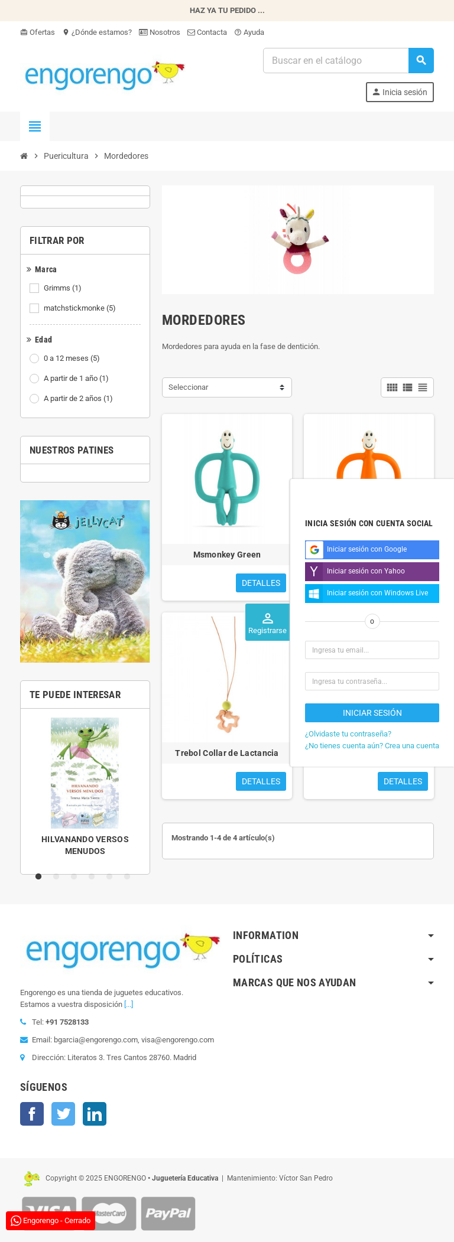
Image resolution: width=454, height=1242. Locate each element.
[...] (128, 1004)
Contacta (207, 32)
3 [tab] (76, 877)
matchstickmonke (81, 308)
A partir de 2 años (79, 399)
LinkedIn (94, 1114)
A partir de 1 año (77, 378)
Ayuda (249, 32)
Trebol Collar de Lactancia (226, 753)
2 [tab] (58, 877)
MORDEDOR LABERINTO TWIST (368, 753)
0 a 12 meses (73, 358)
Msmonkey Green (227, 554)
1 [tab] (41, 877)
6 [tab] (129, 877)
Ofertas (37, 32)
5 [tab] (112, 877)
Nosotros (159, 32)
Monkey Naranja (369, 554)
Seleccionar (188, 387)
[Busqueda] (348, 60)
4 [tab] (94, 877)
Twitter (63, 1114)
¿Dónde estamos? (97, 32)
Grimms (63, 288)
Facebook (32, 1114)
